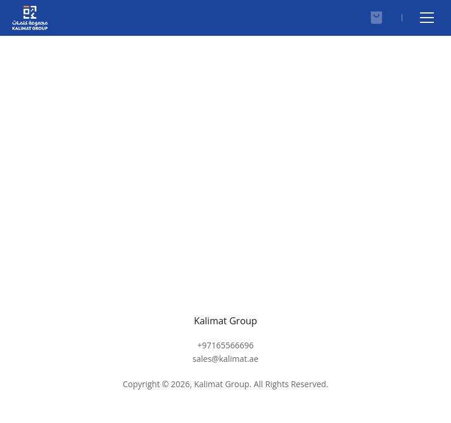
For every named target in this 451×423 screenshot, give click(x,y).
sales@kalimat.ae (225, 365)
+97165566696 (225, 352)
